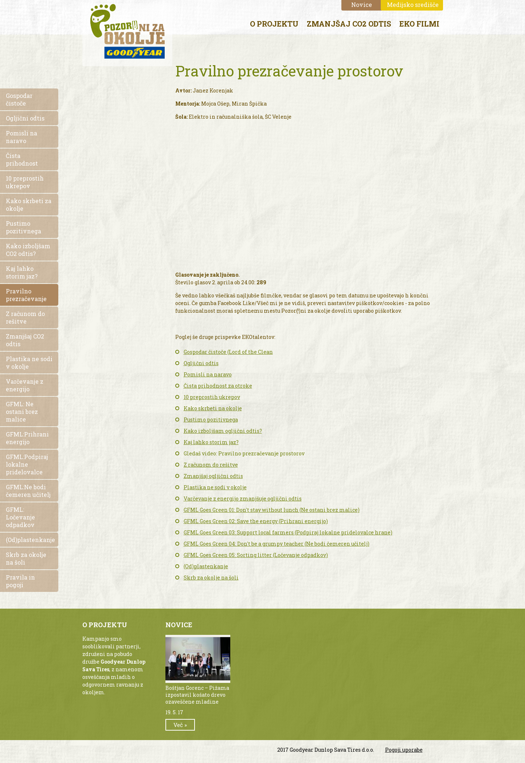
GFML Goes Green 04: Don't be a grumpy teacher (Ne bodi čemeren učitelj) (276, 543)
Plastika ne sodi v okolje (215, 487)
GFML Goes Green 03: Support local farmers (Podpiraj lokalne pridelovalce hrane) (288, 532)
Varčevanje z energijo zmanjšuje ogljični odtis (243, 498)
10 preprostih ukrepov (212, 397)
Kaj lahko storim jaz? (211, 442)
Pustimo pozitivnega (211, 419)
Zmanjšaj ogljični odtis (213, 476)
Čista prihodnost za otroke (218, 385)
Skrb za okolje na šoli (211, 577)
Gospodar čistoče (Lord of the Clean (228, 351)
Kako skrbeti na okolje (213, 408)
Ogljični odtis (201, 363)
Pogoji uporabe (404, 749)
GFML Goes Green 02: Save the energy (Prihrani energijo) (256, 521)
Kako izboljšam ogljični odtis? (223, 430)
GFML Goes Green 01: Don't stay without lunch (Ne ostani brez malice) (272, 509)
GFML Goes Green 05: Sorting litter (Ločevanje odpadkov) (256, 555)
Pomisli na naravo (208, 374)
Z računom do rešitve (211, 464)
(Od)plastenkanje (206, 566)
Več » (180, 724)
